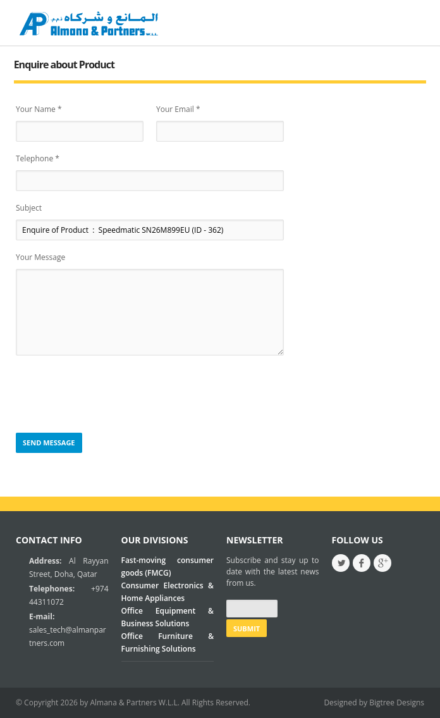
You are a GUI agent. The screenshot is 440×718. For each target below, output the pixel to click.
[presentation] (112, 394)
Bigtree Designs (396, 702)
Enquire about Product (64, 64)
